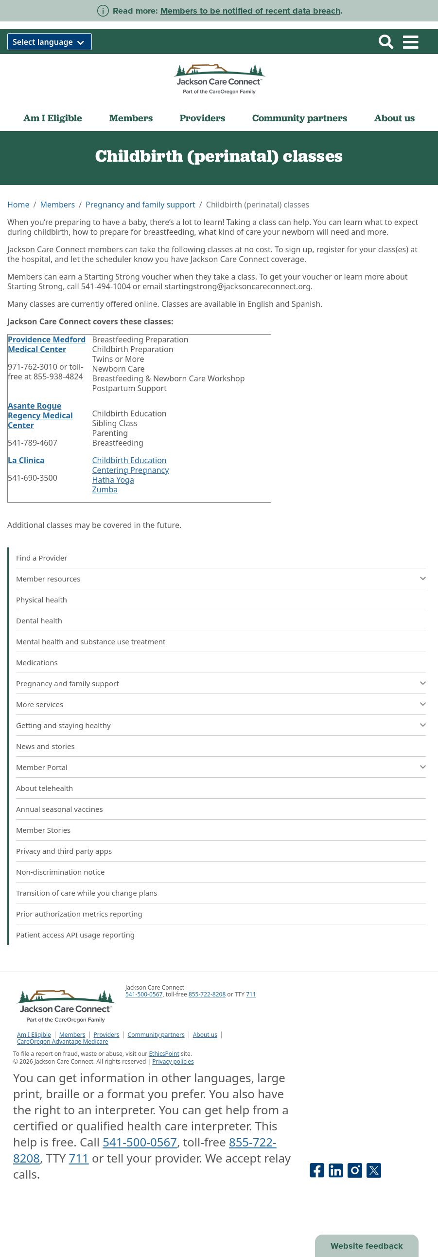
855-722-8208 (207, 994)
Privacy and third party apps (64, 851)
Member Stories (43, 830)
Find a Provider (41, 558)
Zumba (105, 489)
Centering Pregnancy (130, 470)
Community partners (299, 118)
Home (18, 204)
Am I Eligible (52, 118)
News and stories (45, 746)
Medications (37, 662)
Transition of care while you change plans (87, 893)
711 (251, 994)
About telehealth (44, 788)
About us (394, 118)
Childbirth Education (129, 460)
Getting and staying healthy (63, 725)
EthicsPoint (164, 1054)
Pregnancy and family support (140, 204)
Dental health (39, 620)
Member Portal (42, 767)
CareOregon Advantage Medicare (62, 1041)
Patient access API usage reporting (75, 934)
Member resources (48, 578)
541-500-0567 (143, 994)
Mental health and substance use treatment (90, 641)
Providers (202, 118)
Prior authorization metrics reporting (79, 914)
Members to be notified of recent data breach (250, 10)
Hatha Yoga (113, 479)
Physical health (41, 599)
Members (131, 118)
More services (39, 704)
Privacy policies (172, 1061)
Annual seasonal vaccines (59, 809)
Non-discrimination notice (60, 872)
